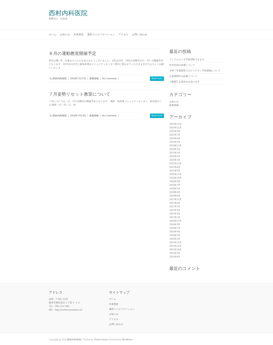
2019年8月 (174, 195)
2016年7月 (174, 228)
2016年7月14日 (78, 115)
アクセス (123, 34)
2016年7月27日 (78, 78)
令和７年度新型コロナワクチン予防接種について (195, 70)
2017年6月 (174, 202)
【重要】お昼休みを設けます (184, 81)
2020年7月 (174, 184)
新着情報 (94, 78)
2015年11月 (175, 245)
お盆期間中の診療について (183, 76)
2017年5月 (174, 206)
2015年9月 (174, 253)
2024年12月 (175, 145)
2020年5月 (174, 188)
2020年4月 (174, 192)
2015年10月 (175, 249)
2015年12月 (175, 242)
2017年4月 (174, 210)
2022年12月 (175, 163)
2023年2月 (174, 159)
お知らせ (65, 34)
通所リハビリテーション (101, 34)
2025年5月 (174, 141)
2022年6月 (174, 167)
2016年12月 (175, 220)
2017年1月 (174, 217)
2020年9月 (174, 181)
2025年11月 (175, 127)
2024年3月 (174, 149)
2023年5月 (174, 152)
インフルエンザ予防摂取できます (186, 59)
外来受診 (79, 34)
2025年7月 (174, 134)
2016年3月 (174, 235)
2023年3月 (174, 156)
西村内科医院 (68, 13)
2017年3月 (174, 213)
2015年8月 (174, 256)
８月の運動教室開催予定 (72, 53)
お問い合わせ (139, 34)
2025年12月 (175, 124)
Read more (157, 78)
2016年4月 (174, 231)
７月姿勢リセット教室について (79, 94)
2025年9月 (174, 131)
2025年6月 (174, 138)
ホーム (52, 34)
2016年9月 (174, 224)
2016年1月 (174, 238)
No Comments (109, 78)
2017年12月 (175, 199)
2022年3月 (174, 170)
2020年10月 (175, 177)
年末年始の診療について (182, 65)
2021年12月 (175, 174)
